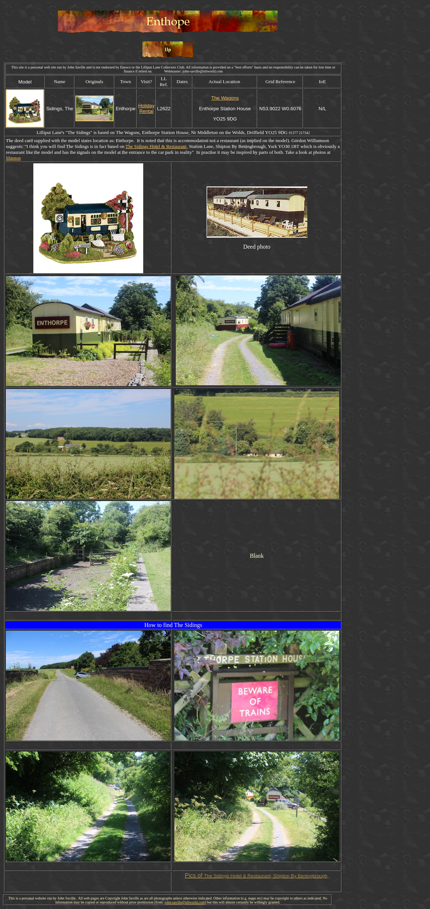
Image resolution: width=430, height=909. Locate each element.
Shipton (13, 158)
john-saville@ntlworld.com (184, 902)
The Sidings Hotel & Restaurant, (157, 146)
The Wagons (225, 98)
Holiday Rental (146, 108)
